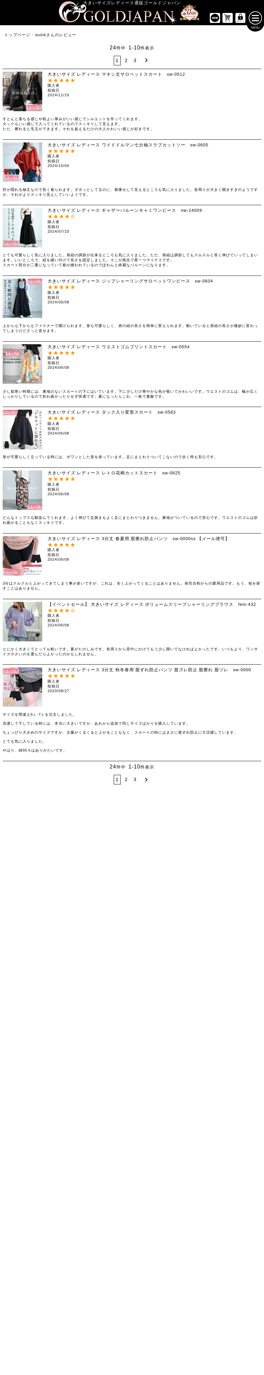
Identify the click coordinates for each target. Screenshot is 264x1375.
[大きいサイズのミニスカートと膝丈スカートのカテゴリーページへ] (44, 991)
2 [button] (126, 62)
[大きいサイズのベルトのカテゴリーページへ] (220, 1071)
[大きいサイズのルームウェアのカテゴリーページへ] (220, 1039)
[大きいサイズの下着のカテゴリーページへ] (220, 1088)
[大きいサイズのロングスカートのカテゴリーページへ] (44, 1007)
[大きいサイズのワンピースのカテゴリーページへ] (132, 871)
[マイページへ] (240, 20)
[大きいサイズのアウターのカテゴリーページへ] (132, 973)
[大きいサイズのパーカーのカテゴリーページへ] (132, 1023)
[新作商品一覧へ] (214, 20)
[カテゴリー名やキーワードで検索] (193, 1156)
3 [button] (135, 62)
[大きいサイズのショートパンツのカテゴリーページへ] (220, 889)
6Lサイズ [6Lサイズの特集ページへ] (198, 832)
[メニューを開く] (255, 20)
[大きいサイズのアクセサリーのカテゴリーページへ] (220, 1103)
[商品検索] (249, 1156)
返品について (143, 1323)
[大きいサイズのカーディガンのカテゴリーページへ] (132, 991)
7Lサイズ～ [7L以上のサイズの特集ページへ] (242, 832)
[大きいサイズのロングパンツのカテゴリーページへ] (220, 921)
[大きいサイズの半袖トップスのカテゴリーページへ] (44, 889)
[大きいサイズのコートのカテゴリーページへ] (132, 1039)
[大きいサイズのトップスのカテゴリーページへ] (44, 871)
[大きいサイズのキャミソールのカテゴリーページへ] (44, 938)
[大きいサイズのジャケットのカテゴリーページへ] (132, 1007)
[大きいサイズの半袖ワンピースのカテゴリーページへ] (132, 905)
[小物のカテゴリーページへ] (220, 1055)
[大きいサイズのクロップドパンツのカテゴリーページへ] (220, 905)
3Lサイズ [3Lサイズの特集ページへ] (66, 832)
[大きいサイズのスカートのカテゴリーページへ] (44, 973)
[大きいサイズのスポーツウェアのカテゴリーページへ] (220, 1007)
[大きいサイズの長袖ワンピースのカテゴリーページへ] (132, 889)
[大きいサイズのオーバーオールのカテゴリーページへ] (132, 954)
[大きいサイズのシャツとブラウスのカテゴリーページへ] (44, 921)
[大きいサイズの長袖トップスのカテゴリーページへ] (44, 905)
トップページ (17, 37)
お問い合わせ (171, 1323)
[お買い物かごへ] (227, 20)
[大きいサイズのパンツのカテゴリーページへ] (220, 871)
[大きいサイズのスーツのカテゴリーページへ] (220, 991)
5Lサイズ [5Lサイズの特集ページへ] (154, 832)
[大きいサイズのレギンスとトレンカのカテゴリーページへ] (220, 938)
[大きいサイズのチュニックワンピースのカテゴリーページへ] (132, 921)
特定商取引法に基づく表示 (104, 1323)
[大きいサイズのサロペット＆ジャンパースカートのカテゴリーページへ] (132, 938)
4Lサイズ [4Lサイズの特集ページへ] (110, 832)
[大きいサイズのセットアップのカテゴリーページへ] (220, 1023)
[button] (145, 62)
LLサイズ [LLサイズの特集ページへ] (22, 832)
